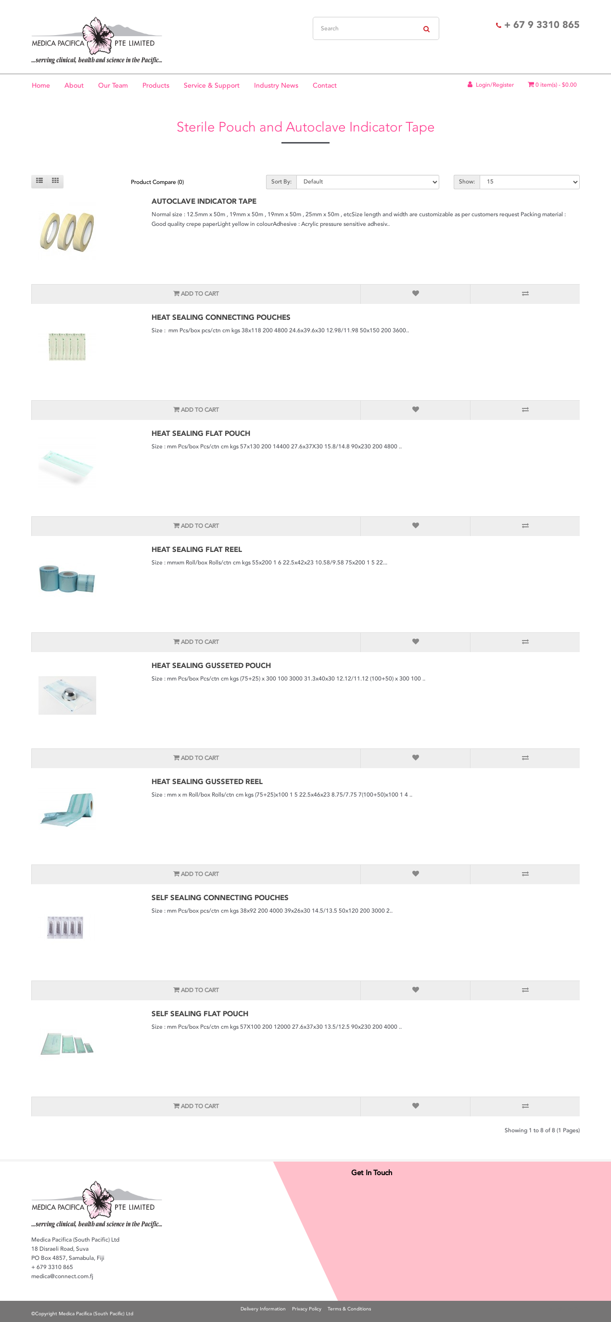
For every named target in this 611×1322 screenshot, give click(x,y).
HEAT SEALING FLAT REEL (197, 549)
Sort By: (281, 181)
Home (41, 85)
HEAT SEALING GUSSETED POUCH (211, 665)
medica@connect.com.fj (62, 1276)
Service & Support (212, 85)
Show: (467, 181)
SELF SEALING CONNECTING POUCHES (220, 897)
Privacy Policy (306, 1309)
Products (155, 85)
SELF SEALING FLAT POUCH (200, 1013)
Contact (325, 85)
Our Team (113, 85)
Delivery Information (263, 1309)
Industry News (276, 85)
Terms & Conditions (349, 1309)
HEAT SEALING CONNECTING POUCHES (221, 317)
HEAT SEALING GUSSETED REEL (207, 781)
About (74, 85)
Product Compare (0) (157, 182)
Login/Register (490, 85)
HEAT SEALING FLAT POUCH (201, 433)
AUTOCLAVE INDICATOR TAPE (204, 201)
